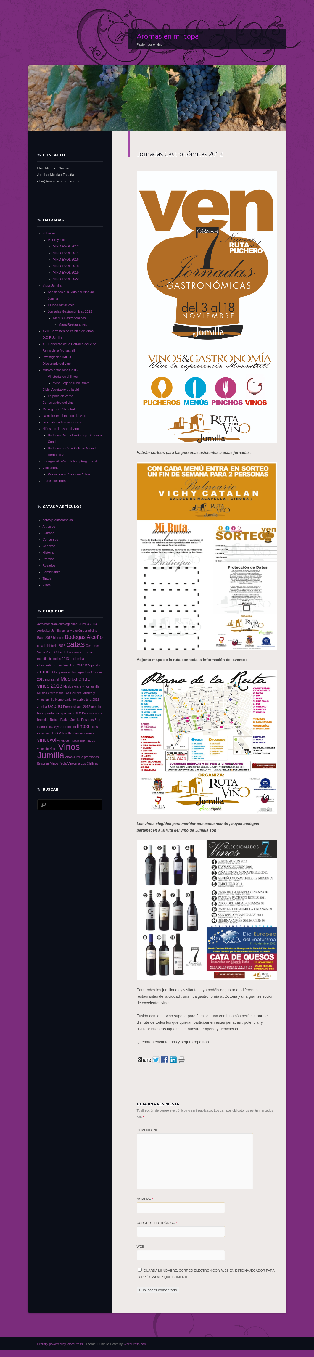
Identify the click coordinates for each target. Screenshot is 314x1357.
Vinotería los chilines (63, 376)
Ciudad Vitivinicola (61, 305)
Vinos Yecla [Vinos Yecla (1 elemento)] (58, 763)
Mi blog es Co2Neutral (59, 409)
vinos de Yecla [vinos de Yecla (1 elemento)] (47, 748)
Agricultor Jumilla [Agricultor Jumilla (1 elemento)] (49, 630)
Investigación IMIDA (57, 357)
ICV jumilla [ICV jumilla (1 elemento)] (92, 665)
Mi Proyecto (56, 240)
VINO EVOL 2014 (66, 253)
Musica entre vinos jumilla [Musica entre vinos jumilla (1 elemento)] (81, 686)
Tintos (47, 578)
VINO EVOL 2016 (66, 259)
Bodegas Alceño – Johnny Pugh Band (70, 461)
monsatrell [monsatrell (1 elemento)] (52, 679)
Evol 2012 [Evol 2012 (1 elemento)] (77, 665)
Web (140, 1246)
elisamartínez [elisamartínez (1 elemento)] (46, 665)
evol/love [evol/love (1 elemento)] (63, 665)
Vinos (47, 585)
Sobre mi (49, 233)
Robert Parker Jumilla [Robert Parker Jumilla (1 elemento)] (65, 719)
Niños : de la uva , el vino (61, 428)
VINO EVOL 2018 (66, 266)
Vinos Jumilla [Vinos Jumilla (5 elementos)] (58, 751)
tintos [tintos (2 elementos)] (83, 726)
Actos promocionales (58, 520)
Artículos (49, 526)
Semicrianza (52, 572)
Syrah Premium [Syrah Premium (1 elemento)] (65, 727)
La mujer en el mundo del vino (64, 415)
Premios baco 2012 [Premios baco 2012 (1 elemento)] (76, 706)
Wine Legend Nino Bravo (71, 383)
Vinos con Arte (53, 468)
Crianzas (49, 546)
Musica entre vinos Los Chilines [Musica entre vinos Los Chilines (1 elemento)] (59, 693)
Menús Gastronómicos (69, 318)
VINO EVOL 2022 (66, 279)
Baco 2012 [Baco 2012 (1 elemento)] (44, 637)
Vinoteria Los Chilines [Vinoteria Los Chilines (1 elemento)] (82, 763)
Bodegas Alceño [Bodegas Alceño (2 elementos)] (84, 637)
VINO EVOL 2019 (66, 272)
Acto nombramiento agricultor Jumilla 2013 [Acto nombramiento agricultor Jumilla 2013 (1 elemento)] (67, 624)
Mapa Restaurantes (73, 324)
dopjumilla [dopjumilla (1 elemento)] (77, 658)
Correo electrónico (157, 1223)
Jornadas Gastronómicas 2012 (70, 311)
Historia (48, 552)
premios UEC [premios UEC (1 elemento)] (71, 713)
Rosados (49, 565)
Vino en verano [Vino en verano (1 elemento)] (83, 733)
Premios (48, 559)
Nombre (145, 1199)
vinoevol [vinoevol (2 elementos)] (47, 740)
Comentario (149, 1130)
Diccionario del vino (57, 363)
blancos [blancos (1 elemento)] (58, 637)
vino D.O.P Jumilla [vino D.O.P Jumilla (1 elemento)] (58, 733)
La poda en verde (60, 396)
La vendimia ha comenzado (63, 422)
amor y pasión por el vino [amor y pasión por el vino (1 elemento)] (79, 630)
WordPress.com (135, 1344)
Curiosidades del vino (58, 402)
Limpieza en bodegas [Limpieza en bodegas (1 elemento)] (69, 672)
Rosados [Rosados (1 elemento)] (87, 719)
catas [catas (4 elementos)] (75, 644)
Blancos (48, 533)
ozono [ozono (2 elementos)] (55, 706)
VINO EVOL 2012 (66, 246)
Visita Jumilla (52, 285)
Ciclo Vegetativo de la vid (61, 389)
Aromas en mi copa (168, 36)
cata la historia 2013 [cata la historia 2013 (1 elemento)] (51, 645)
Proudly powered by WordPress (60, 1344)
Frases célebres (54, 481)
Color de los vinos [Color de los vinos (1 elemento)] (66, 652)
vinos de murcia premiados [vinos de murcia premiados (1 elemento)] (76, 740)
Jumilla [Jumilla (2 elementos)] (45, 672)
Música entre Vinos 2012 (60, 370)
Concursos (50, 539)
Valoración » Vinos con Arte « (69, 474)
